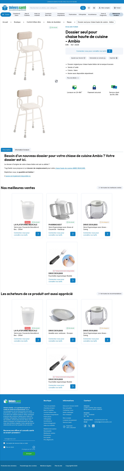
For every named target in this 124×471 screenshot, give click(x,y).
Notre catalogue (68, 412)
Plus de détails (73, 78)
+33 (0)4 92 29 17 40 (101, 420)
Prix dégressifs (48, 439)
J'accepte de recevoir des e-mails (17, 443)
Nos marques (67, 414)
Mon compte (67, 418)
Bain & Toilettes (27, 14)
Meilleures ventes (49, 433)
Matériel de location (116, 14)
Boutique (17, 22)
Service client (67, 422)
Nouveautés (47, 431)
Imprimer (113, 58)
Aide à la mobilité (37, 14)
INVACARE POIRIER (71, 27)
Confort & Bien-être (48, 14)
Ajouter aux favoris (78, 58)
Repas (69, 22)
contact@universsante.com (103, 422)
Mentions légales (45, 466)
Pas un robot (10, 447)
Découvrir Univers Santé (70, 406)
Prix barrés (47, 437)
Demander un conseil (97, 58)
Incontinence (92, 14)
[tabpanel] (62, 165)
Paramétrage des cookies (28, 466)
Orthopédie (82, 14)
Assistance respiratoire (61, 14)
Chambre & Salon (16, 14)
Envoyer (29, 453)
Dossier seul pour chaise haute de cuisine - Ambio (96, 22)
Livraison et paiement (70, 420)
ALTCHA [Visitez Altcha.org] (32, 449)
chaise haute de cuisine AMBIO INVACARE (70, 168)
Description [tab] (7, 150)
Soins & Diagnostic (103, 14)
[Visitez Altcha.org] (34, 447)
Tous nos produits (49, 406)
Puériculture (73, 14)
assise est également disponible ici (18, 176)
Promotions (47, 435)
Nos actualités (67, 408)
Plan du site (58, 466)
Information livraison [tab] (22, 150)
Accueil (5, 22)
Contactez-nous (68, 410)
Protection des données (8, 466)
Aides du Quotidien (54, 22)
